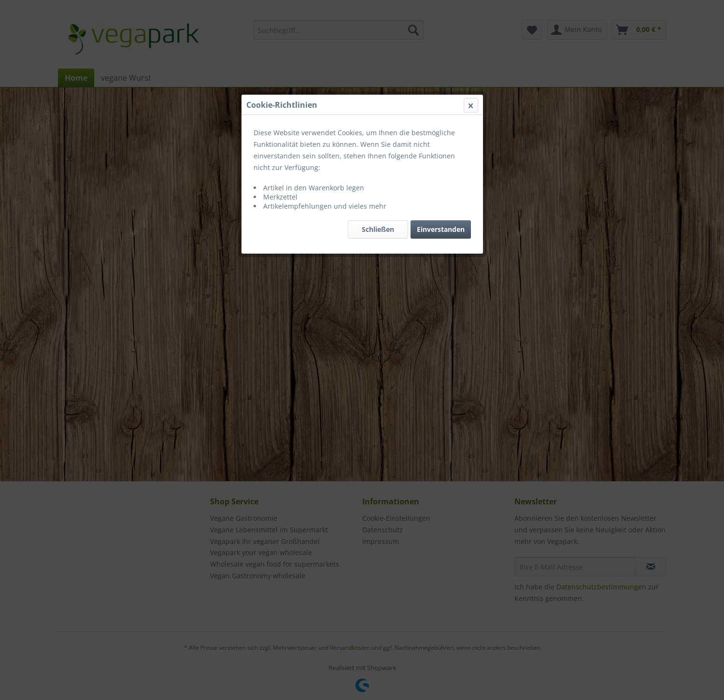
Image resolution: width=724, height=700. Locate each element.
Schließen (378, 229)
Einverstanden (441, 229)
